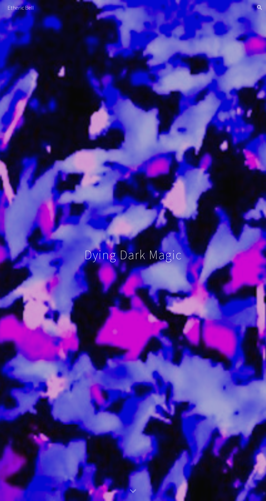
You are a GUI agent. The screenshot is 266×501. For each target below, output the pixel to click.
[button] (259, 7)
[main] (133, 250)
